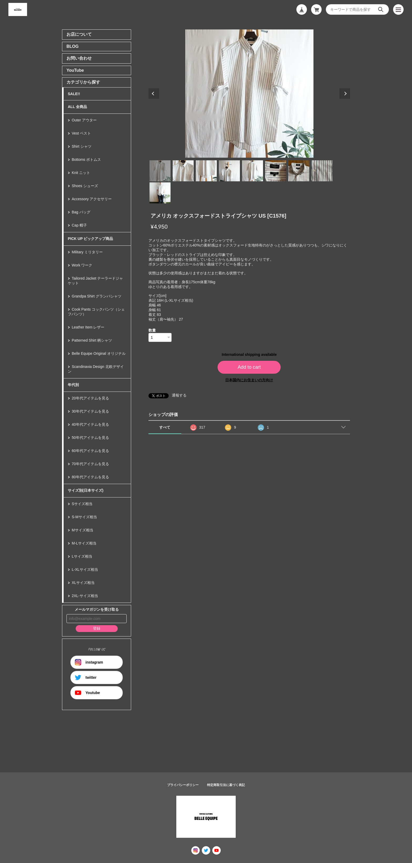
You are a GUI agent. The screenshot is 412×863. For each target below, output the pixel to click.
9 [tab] (160, 192)
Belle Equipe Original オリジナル (99, 353)
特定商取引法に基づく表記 (226, 785)
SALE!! (74, 94)
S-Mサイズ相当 (84, 517)
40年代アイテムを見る (90, 424)
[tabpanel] (249, 93)
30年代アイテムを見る (90, 411)
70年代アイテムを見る (90, 464)
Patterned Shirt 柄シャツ (92, 340)
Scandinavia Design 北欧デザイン (96, 368)
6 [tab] (275, 170)
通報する (179, 395)
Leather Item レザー (88, 327)
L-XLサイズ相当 (85, 569)
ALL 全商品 (77, 107)
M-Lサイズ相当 (84, 543)
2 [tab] (183, 170)
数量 (152, 330)
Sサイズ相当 (82, 504)
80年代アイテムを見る (90, 477)
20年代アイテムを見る (90, 398)
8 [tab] (321, 170)
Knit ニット (81, 173)
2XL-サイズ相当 (85, 596)
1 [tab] (160, 170)
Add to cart (249, 367)
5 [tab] (252, 170)
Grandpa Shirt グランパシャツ (96, 296)
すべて (164, 427)
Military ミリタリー (87, 252)
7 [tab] (298, 170)
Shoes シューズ (85, 186)
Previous (153, 93)
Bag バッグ (81, 212)
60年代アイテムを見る (90, 451)
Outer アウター (84, 120)
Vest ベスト (81, 133)
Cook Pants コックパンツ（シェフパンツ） (96, 311)
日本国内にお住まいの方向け (249, 380)
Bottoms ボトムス (86, 159)
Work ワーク (82, 265)
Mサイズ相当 (82, 530)
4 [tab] (229, 170)
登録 (96, 628)
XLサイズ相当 (83, 583)
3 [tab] (206, 170)
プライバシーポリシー (183, 785)
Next (344, 93)
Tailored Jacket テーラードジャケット (95, 280)
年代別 (73, 385)
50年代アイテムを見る (90, 437)
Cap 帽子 (79, 225)
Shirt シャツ (81, 146)
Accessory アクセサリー (92, 199)
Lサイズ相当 (82, 556)
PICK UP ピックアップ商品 (90, 239)
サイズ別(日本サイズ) (85, 490)
